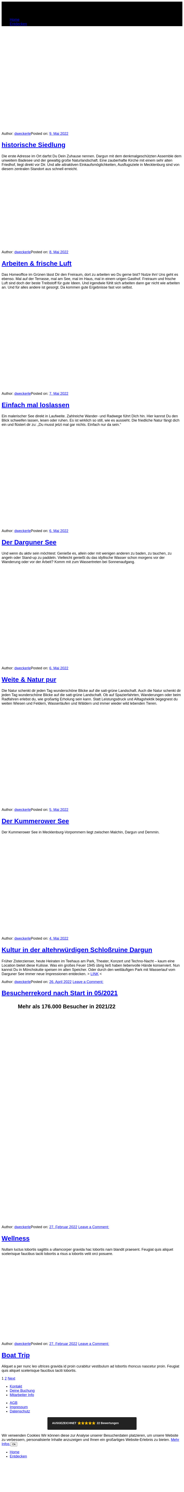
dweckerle (22, 134)
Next (11, 1378)
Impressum (19, 1407)
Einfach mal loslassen (35, 405)
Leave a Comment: (88, 982)
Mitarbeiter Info (22, 1395)
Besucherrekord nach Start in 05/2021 (60, 993)
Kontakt (16, 1386)
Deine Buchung (22, 1391)
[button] (92, 1423)
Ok (14, 1444)
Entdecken (18, 24)
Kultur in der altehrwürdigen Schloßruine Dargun (77, 949)
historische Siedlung (33, 144)
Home (14, 20)
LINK (95, 974)
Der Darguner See (29, 542)
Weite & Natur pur (29, 679)
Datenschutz (20, 1411)
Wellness (16, 1238)
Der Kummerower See (35, 821)
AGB (13, 1403)
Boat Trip (16, 1355)
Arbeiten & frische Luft (37, 263)
